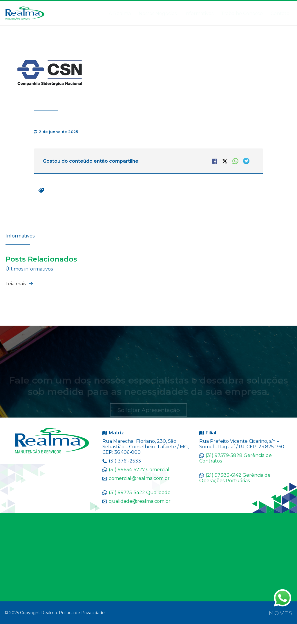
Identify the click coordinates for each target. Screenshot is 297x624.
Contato (278, 13)
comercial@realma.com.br (139, 478)
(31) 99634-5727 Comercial (139, 469)
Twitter (225, 161)
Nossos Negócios (140, 13)
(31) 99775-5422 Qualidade (140, 492)
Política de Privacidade (82, 612)
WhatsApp (235, 161)
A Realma (106, 13)
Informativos (192, 13)
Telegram (246, 161)
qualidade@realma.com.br (140, 501)
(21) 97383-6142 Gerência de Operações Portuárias (235, 477)
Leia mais (20, 284)
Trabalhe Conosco (228, 13)
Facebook (214, 161)
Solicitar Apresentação (148, 412)
